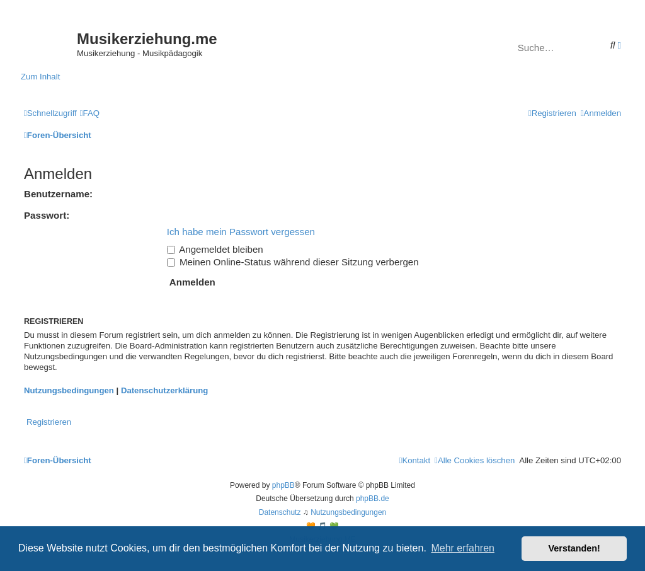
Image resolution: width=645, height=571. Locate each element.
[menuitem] (90, 113)
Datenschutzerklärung (164, 390)
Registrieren (48, 422)
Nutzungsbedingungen (69, 390)
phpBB (283, 485)
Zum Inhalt (40, 76)
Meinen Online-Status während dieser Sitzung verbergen (293, 262)
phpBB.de (372, 498)
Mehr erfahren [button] (462, 548)
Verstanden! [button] (574, 548)
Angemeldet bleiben (215, 249)
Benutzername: (58, 193)
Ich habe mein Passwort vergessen (241, 231)
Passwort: (46, 215)
